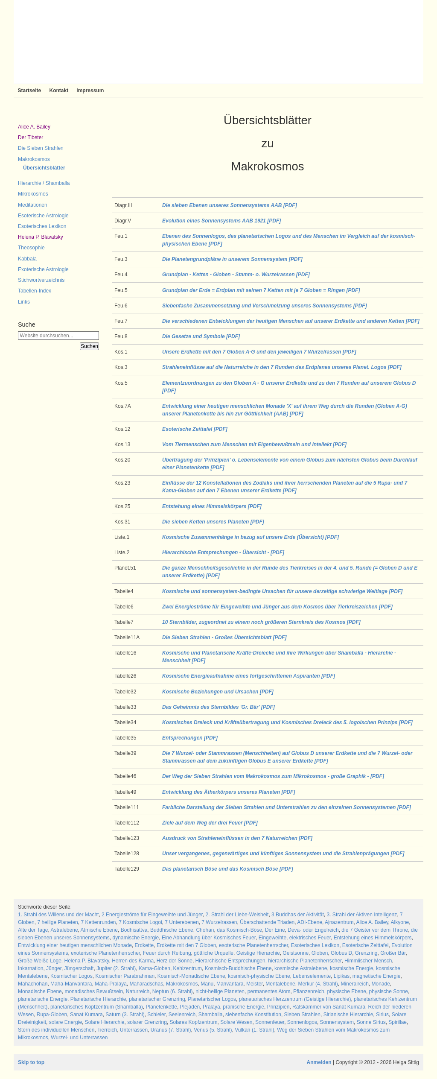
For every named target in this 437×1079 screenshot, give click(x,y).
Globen (320, 953)
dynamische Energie (135, 938)
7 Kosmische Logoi (140, 922)
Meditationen (32, 205)
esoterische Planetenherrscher (253, 945)
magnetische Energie (377, 976)
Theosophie (31, 248)
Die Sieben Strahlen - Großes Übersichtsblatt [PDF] (224, 637)
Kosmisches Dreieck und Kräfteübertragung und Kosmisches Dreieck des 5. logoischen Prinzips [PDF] (287, 722)
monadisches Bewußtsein (93, 991)
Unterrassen (134, 1030)
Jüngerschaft (79, 968)
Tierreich (107, 1030)
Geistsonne (296, 953)
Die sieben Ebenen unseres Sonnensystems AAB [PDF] (229, 205)
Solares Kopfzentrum (194, 1022)
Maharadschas (146, 984)
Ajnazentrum (339, 922)
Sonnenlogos (302, 1022)
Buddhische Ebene (171, 930)
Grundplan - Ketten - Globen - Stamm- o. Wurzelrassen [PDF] (236, 275)
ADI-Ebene (309, 922)
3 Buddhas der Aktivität (297, 915)
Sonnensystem (337, 1022)
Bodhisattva (134, 930)
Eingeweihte (272, 938)
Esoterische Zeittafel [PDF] (194, 429)
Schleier (156, 1015)
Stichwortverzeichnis (41, 280)
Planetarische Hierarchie (98, 999)
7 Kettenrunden (98, 922)
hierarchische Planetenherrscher (304, 961)
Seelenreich (182, 1015)
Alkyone (400, 922)
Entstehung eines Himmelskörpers (373, 938)
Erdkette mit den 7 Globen (186, 945)
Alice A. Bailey (34, 127)
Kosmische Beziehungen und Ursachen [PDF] (218, 692)
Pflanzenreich (308, 991)
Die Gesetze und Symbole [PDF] (201, 336)
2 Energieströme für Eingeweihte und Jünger (152, 915)
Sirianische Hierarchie (348, 1015)
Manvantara (229, 984)
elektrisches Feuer (310, 938)
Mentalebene (280, 984)
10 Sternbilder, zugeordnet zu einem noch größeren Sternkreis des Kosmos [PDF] (261, 622)
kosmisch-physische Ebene (259, 976)
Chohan (205, 930)
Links (24, 302)
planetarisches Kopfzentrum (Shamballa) (96, 1007)
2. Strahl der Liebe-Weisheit (237, 915)
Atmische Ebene (99, 930)
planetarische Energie (42, 999)
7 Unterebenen (181, 922)
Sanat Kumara (86, 1015)
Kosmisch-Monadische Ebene (191, 976)
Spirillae (397, 1022)
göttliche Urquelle (213, 953)
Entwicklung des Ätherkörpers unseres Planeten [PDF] (228, 792)
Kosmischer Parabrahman (124, 976)
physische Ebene (346, 991)
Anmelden (319, 1062)
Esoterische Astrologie (43, 216)
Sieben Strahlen (302, 1015)
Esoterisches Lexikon (42, 226)
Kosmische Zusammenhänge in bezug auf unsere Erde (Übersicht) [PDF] (250, 537)
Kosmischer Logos (71, 976)
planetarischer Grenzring (157, 999)
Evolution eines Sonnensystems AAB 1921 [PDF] (221, 221)
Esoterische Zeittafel (365, 945)
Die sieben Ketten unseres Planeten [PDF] (213, 522)
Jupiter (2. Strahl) (116, 968)
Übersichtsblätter (44, 168)
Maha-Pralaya (111, 984)
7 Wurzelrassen (219, 922)
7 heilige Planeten (57, 922)
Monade (380, 984)
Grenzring (366, 953)
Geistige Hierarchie (258, 953)
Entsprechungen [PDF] (190, 738)
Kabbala (27, 259)
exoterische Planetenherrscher (105, 953)
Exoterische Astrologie (43, 269)
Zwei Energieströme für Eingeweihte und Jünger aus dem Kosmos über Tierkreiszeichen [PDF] (277, 607)
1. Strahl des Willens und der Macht (58, 915)
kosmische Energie (351, 968)
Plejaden (190, 1007)
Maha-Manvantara (71, 984)
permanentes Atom (269, 991)
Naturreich (137, 991)
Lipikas (342, 976)
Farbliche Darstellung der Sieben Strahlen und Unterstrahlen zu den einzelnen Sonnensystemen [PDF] (286, 807)
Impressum (90, 91)
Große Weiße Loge (39, 961)
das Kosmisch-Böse (239, 930)
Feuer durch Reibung (167, 953)
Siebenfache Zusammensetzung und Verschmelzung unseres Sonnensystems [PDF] (264, 306)
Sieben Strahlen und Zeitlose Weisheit (218, 42)
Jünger (53, 968)
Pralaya (211, 1007)
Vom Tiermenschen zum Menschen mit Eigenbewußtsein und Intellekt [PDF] (254, 444)
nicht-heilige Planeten (220, 991)
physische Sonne (388, 991)
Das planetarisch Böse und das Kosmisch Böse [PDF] (227, 869)
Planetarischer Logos (212, 999)
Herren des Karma (133, 961)
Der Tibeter (30, 137)
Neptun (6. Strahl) (172, 991)
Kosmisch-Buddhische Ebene (238, 968)
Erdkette (144, 945)
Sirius (382, 1015)
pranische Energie (243, 1007)
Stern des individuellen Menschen (56, 1030)
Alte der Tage (33, 930)
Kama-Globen (154, 968)
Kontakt (58, 91)
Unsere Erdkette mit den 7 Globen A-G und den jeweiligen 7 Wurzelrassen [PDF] (259, 352)
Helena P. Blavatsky (40, 237)
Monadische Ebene (40, 991)
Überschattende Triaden (267, 922)
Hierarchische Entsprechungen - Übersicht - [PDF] (223, 553)
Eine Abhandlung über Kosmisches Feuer (209, 938)
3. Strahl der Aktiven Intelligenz (362, 915)
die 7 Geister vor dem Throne (374, 930)
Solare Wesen (236, 1022)
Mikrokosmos (33, 194)
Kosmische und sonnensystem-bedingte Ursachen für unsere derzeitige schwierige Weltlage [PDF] (282, 591)
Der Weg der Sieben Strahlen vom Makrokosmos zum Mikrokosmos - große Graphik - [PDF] (273, 776)
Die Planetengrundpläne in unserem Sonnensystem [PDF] (232, 259)
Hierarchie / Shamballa (44, 183)
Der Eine (275, 930)
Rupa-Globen (52, 1015)
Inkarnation (30, 968)
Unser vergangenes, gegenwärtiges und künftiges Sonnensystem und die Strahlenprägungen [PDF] (283, 854)
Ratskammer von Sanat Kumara (328, 1007)
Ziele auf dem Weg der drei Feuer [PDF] (210, 823)
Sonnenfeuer (269, 1022)
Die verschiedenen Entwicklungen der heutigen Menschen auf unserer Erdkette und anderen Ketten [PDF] (291, 321)
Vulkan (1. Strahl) (254, 1030)
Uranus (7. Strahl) (171, 1030)
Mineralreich (354, 984)
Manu (207, 984)
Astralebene (64, 930)
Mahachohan (32, 984)
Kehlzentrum (187, 968)
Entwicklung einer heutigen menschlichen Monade (75, 945)
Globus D (341, 953)
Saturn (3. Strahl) (124, 1015)
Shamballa (210, 1015)
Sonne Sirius (371, 1022)
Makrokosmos (34, 159)
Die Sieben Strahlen (41, 148)
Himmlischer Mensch (368, 961)
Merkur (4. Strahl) (318, 984)
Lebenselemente (312, 976)
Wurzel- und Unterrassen (79, 1038)
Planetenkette (161, 1007)
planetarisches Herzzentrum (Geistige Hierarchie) (295, 999)
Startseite (29, 91)
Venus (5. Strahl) (213, 1030)
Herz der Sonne (174, 961)
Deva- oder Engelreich (313, 930)
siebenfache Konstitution (253, 1015)
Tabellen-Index (34, 291)
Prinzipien (278, 1007)
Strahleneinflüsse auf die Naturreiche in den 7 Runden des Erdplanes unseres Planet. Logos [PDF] (282, 367)
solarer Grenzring (147, 1022)
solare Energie (65, 1022)
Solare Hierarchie (105, 1022)
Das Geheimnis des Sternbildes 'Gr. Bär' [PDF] (218, 707)
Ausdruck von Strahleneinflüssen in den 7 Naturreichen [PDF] (237, 838)
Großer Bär (392, 953)
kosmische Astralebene (300, 968)
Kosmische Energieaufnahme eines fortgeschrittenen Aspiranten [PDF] (248, 676)
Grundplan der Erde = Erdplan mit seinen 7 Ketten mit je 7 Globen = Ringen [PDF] (261, 290)
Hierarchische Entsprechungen (230, 961)
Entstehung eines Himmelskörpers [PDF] (212, 506)
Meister (254, 984)
